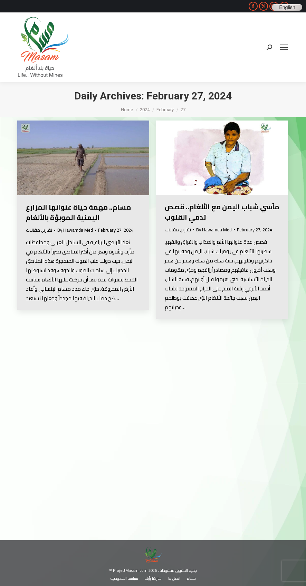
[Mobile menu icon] (284, 47)
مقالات (33, 230)
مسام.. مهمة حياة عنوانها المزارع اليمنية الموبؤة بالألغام (78, 212)
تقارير (47, 230)
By (75, 230)
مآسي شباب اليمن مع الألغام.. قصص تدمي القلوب (222, 211)
